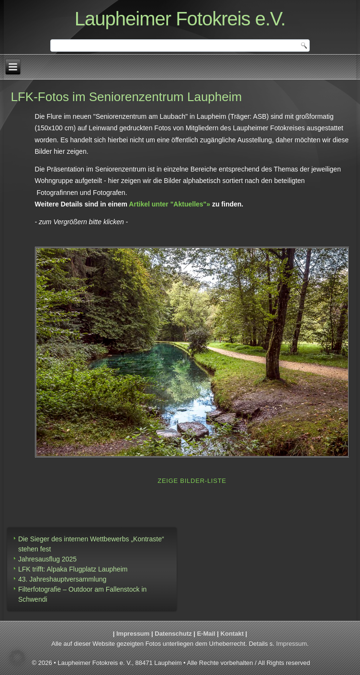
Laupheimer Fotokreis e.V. (180, 18)
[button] (17, 658)
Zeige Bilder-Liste (192, 480)
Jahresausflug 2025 (47, 559)
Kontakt (232, 633)
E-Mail (206, 633)
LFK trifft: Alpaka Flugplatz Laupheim (73, 569)
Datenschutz (173, 633)
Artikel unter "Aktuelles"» (169, 204)
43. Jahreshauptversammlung (62, 579)
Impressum (132, 633)
